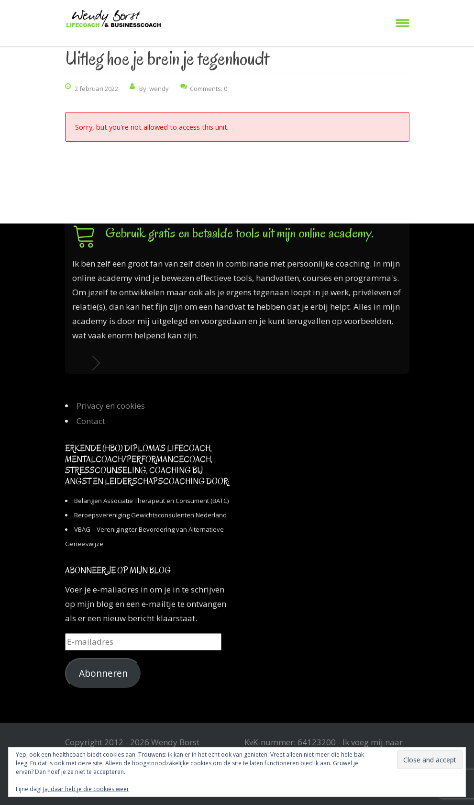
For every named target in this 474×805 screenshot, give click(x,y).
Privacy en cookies (111, 405)
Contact (91, 420)
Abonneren (103, 673)
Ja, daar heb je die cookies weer (86, 789)
